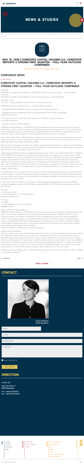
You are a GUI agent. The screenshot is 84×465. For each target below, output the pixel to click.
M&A (51, 452)
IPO (51, 447)
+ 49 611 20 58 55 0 (12, 391)
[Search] (81, 462)
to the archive (6, 79)
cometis (7, 442)
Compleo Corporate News (13, 34)
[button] (77, 3)
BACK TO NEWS (42, 263)
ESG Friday (29, 442)
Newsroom (8, 447)
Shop (7, 449)
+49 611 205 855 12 (42, 323)
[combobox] (39, 462)
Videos (28, 447)
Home (2, 34)
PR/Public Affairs (55, 457)
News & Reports (31, 444)
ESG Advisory (54, 444)
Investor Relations (55, 442)
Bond (51, 449)
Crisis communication (56, 454)
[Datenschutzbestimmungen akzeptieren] (16, 360)
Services (8, 444)
